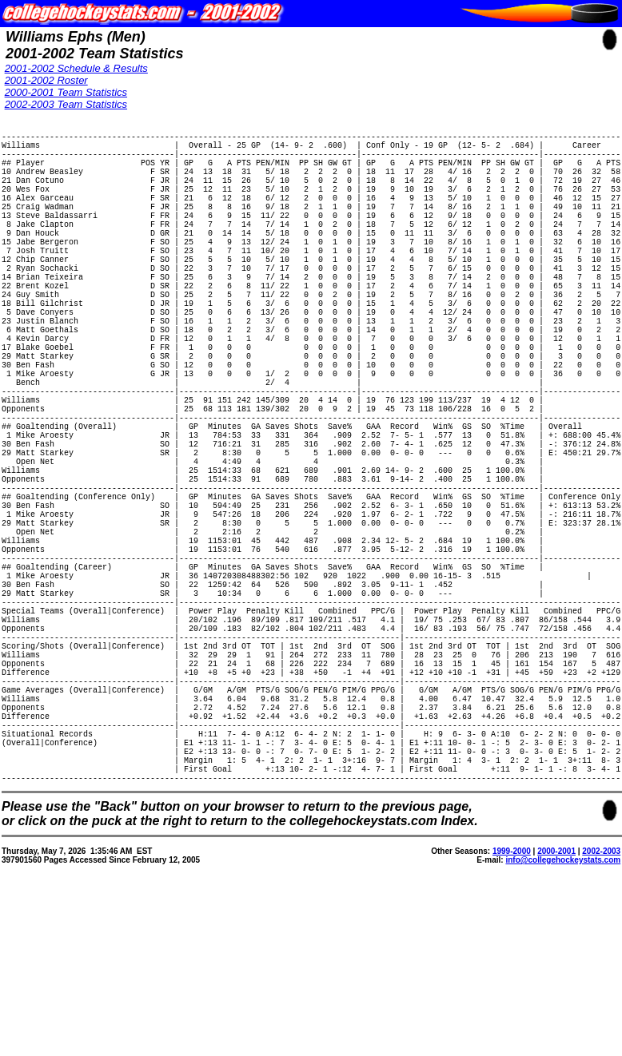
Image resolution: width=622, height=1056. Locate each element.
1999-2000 (511, 1028)
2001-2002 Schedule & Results (76, 68)
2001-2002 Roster (46, 80)
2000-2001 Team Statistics (66, 92)
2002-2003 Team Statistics (66, 104)
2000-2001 (556, 1028)
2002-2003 (601, 1028)
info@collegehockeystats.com (562, 1037)
